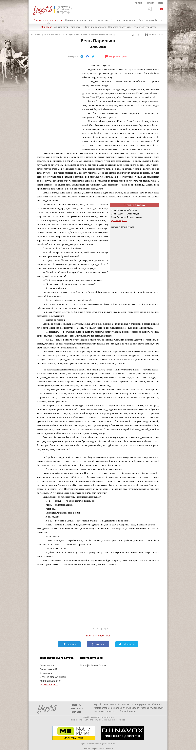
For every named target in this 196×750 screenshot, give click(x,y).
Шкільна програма (95, 26)
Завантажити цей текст (98, 635)
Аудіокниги (61, 26)
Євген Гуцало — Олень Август (125, 214)
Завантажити (155, 34)
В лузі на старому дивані (53, 677)
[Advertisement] (58, 106)
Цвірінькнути (126, 644)
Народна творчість (119, 26)
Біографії (76, 26)
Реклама (150, 3)
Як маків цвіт (46, 673)
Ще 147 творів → (119, 220)
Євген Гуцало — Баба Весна (124, 210)
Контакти (139, 3)
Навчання (102, 20)
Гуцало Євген (73, 34)
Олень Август (47, 665)
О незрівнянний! (48, 669)
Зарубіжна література (79, 20)
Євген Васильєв (107, 717)
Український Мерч (150, 20)
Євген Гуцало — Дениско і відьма (126, 217)
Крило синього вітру (50, 681)
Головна (75, 704)
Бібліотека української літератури (45, 34)
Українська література (48, 20)
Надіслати (69, 644)
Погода (160, 3)
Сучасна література (144, 26)
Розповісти (98, 644)
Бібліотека (46, 26)
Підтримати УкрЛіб (116, 56)
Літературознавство (123, 20)
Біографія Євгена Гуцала (122, 227)
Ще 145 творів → (49, 684)
